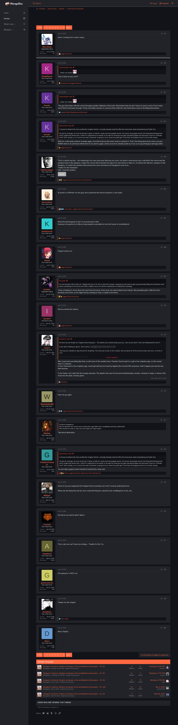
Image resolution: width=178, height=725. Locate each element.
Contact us (66, 720)
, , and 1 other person (82, 473)
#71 (165, 334)
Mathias (47, 433)
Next (68, 27)
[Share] (161, 33)
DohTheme (148, 722)
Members (7, 30)
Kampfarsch (47, 231)
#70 (165, 305)
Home (6, 13)
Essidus (47, 289)
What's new (8, 24)
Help (101, 720)
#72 (165, 391)
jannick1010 (161, 689)
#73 (165, 420)
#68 (165, 247)
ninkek (47, 260)
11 (63, 27)
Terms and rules (78, 720)
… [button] (60, 27)
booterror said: (64, 339)
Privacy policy (92, 720)
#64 (165, 121)
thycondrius (47, 202)
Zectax (162, 696)
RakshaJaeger (47, 170)
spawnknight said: (65, 67)
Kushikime (47, 612)
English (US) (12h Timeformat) (48, 720)
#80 (165, 628)
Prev (40, 27)
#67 (165, 218)
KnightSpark (47, 76)
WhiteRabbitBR (47, 404)
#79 (165, 598)
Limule (162, 675)
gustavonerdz (47, 583)
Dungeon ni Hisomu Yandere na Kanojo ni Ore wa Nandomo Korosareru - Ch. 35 (74, 666)
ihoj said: (62, 281)
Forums (7, 18)
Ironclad (47, 524)
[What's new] (172, 3)
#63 (165, 92)
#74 (165, 449)
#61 (165, 33)
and (71, 83)
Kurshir (47, 105)
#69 (165, 276)
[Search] (37, 3)
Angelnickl (47, 554)
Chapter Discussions (72, 668)
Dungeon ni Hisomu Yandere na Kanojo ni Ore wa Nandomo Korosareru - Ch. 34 (74, 680)
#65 (165, 156)
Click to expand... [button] (112, 357)
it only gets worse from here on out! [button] (102, 347)
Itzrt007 (47, 319)
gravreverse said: (65, 126)
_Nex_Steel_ (47, 47)
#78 (165, 569)
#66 (165, 189)
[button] (15, 24)
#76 (165, 511)
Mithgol (47, 495)
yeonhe (162, 668)
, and (74, 112)
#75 (165, 482)
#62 (165, 63)
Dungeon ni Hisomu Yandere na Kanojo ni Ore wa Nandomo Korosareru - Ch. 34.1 (74, 687)
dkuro (47, 641)
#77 (165, 540)
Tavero (47, 348)
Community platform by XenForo (151, 720)
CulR (163, 682)
